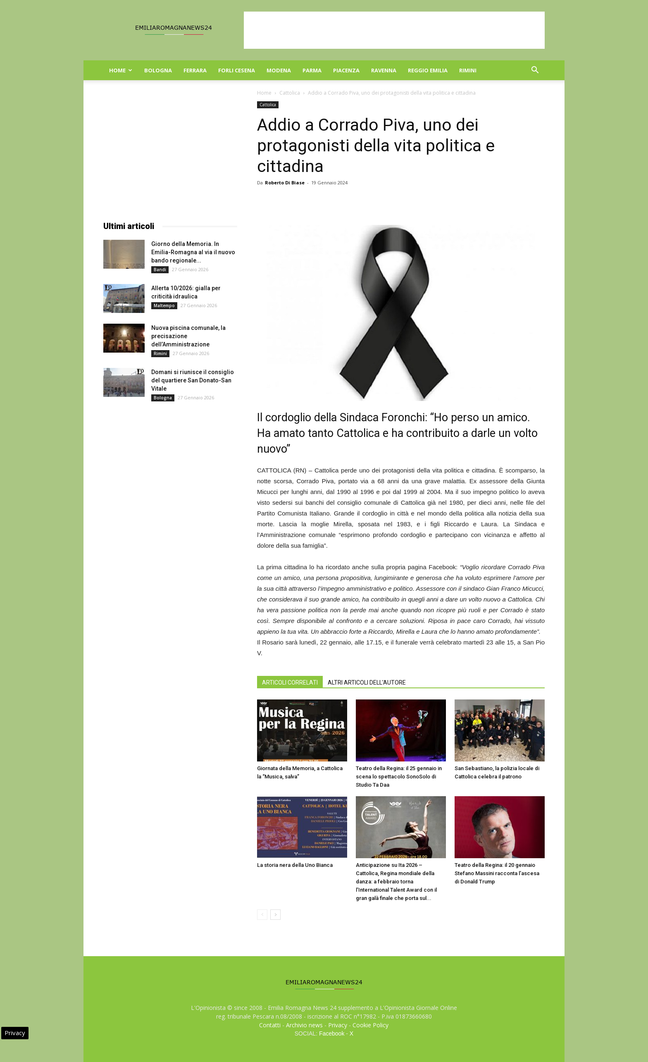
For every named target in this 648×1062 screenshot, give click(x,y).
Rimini (467, 70)
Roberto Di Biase (285, 182)
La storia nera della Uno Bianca (295, 865)
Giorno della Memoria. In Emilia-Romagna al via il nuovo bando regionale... (193, 252)
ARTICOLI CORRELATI (290, 682)
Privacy (337, 1025)
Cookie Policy (370, 1025)
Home (120, 70)
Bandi (160, 269)
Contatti (270, 1025)
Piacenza (346, 70)
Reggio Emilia (428, 70)
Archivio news (304, 1025)
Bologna (158, 70)
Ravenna (383, 70)
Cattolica (289, 92)
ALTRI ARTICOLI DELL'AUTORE (367, 682)
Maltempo (164, 305)
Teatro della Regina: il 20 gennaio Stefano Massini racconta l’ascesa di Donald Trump (497, 873)
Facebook (331, 1033)
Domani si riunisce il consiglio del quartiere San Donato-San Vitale (192, 380)
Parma (312, 70)
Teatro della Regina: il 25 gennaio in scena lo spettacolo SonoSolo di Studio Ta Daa (399, 776)
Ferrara (195, 70)
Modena (279, 70)
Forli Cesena (236, 70)
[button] (535, 71)
